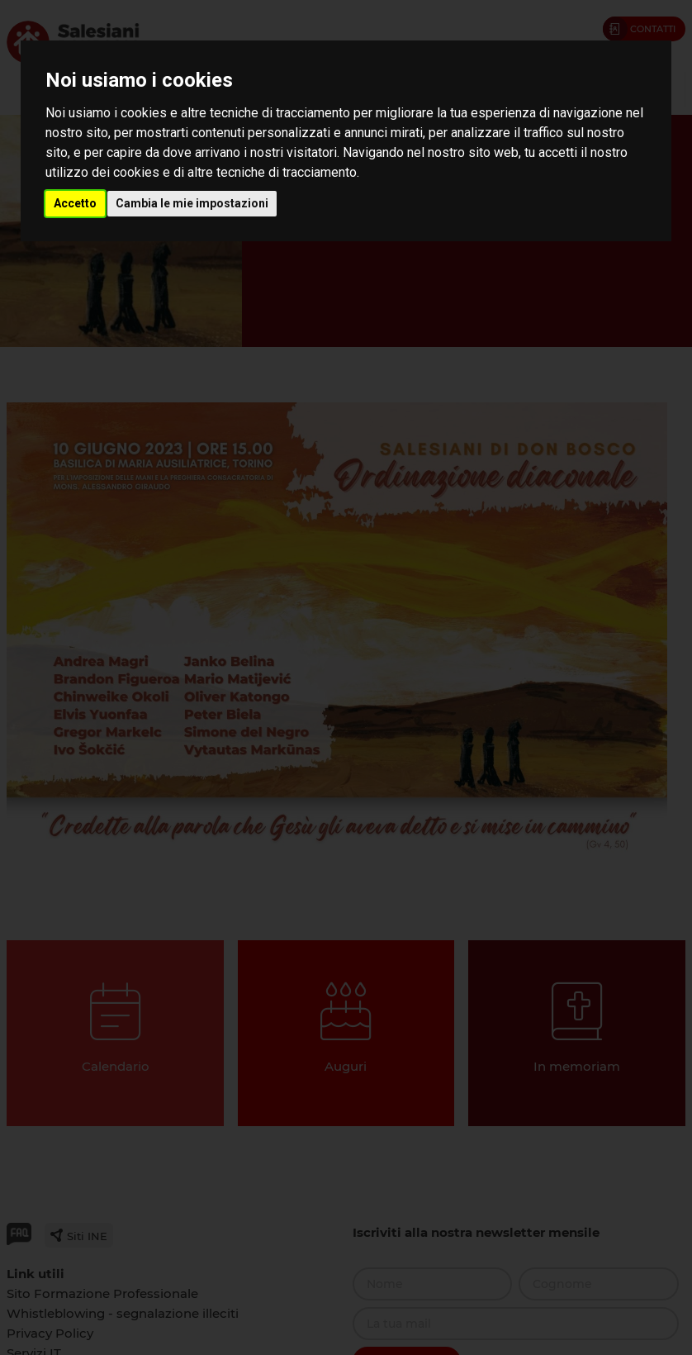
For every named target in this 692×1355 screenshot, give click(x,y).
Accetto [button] (75, 203)
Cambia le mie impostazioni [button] (192, 203)
